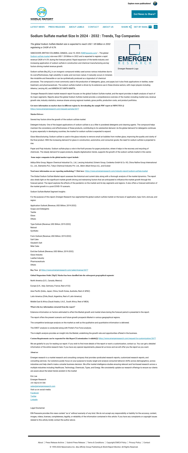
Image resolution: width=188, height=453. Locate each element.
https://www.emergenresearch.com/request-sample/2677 (54, 109)
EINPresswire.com (89, 53)
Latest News (37, 27)
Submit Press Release (76, 442)
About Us (108, 27)
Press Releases (56, 27)
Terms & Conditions (95, 442)
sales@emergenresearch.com (42, 386)
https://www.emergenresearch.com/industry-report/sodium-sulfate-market (116, 171)
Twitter (33, 396)
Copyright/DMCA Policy (116, 442)
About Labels (76, 27)
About (40, 442)
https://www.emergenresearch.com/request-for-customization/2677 (127, 338)
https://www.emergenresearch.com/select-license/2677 (64, 270)
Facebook (34, 393)
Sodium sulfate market (40, 56)
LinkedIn (34, 399)
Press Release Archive (55, 442)
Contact (93, 27)
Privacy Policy (135, 442)
